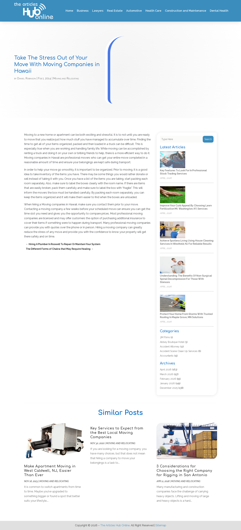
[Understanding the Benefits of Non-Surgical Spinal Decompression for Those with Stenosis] (172, 265)
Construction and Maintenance (185, 10)
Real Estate (115, 10)
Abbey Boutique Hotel (172, 342)
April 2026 (165, 369)
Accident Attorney (169, 346)
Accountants (166, 355)
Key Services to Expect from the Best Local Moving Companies (116, 432)
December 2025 (169, 388)
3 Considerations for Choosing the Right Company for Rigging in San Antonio (184, 470)
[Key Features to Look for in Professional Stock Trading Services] (172, 160)
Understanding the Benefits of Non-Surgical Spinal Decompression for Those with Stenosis (186, 278)
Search (208, 139)
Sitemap (161, 525)
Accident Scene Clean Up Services (179, 351)
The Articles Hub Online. (115, 525)
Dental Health (219, 10)
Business (82, 10)
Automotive (134, 10)
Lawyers (97, 10)
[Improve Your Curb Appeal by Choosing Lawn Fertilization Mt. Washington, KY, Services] (172, 195)
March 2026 (166, 374)
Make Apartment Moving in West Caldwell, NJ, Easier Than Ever (50, 470)
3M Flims (165, 337)
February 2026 (168, 378)
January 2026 (167, 383)
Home (69, 10)
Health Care (153, 10)
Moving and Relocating (66, 78)
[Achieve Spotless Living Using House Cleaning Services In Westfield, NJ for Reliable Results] (172, 230)
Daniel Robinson (26, 78)
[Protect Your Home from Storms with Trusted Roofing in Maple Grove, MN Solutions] (172, 303)
